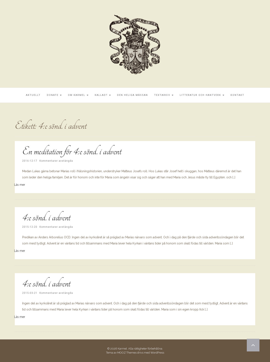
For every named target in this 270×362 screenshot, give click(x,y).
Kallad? (103, 95)
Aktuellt (33, 95)
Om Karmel (78, 95)
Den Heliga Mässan (132, 95)
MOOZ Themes (126, 352)
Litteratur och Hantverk (202, 95)
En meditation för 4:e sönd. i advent (71, 151)
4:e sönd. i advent (46, 217)
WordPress (157, 352)
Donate (54, 95)
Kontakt (237, 95)
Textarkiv (163, 95)
